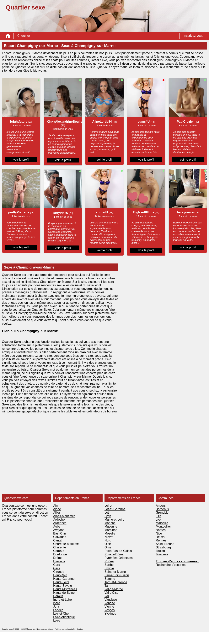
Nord (107, 540)
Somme (109, 578)
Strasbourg (163, 547)
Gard (56, 564)
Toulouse (162, 554)
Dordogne (60, 554)
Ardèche (59, 519)
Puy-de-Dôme (114, 554)
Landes (58, 610)
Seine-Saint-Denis (116, 575)
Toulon (160, 550)
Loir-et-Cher (61, 613)
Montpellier (163, 526)
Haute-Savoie (62, 585)
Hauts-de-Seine (64, 592)
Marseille (162, 523)
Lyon (107, 516)
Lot (106, 512)
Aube (56, 526)
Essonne (59, 561)
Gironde (58, 571)
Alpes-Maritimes (64, 516)
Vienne (109, 606)
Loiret (108, 505)
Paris (108, 550)
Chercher (23, 35)
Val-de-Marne (113, 589)
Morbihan (110, 530)
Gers (56, 568)
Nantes (161, 530)
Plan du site (30, 629)
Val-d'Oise (111, 592)
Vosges (109, 610)
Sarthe (109, 564)
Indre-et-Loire (62, 599)
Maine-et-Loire (114, 519)
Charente (59, 547)
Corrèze (58, 550)
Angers (161, 505)
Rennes (161, 540)
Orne (107, 547)
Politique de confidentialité (65, 629)
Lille (158, 516)
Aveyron (58, 530)
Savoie (109, 568)
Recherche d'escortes (170, 564)
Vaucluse (110, 599)
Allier (56, 512)
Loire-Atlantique (64, 617)
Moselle (109, 533)
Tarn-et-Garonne (115, 582)
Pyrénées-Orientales (118, 557)
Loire (56, 620)
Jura (56, 606)
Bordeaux (162, 509)
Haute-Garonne (63, 578)
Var (106, 596)
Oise (107, 544)
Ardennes (60, 523)
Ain (55, 505)
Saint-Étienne (165, 544)
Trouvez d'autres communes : (177, 561)
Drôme (57, 557)
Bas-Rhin (59, 533)
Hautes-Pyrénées (65, 589)
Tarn (107, 585)
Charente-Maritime (66, 544)
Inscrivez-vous (193, 35)
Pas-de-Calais (122, 550)
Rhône (109, 561)
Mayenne (110, 526)
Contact (80, 629)
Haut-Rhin (60, 575)
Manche (109, 523)
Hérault (58, 596)
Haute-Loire (61, 582)
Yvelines (110, 613)
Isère (56, 603)
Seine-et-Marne (115, 571)
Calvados (59, 537)
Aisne (57, 509)
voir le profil (21, 159)
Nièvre (108, 537)
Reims (160, 537)
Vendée (109, 603)
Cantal (57, 540)
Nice (159, 533)
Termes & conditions (45, 629)
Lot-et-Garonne (115, 509)
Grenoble (162, 512)
